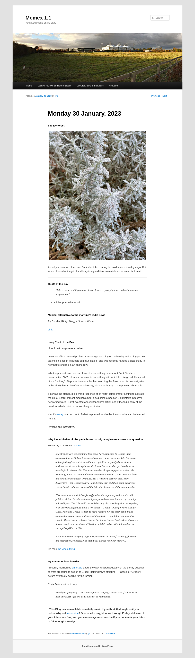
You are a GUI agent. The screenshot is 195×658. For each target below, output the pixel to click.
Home (29, 85)
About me (113, 85)
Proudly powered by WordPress (97, 646)
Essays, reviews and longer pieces (54, 85)
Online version (77, 633)
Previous (154, 96)
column (77, 445)
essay (60, 414)
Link (50, 329)
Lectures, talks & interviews (90, 85)
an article (77, 567)
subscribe (73, 613)
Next (166, 96)
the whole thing (66, 548)
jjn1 (56, 96)
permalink (110, 633)
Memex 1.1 (38, 18)
